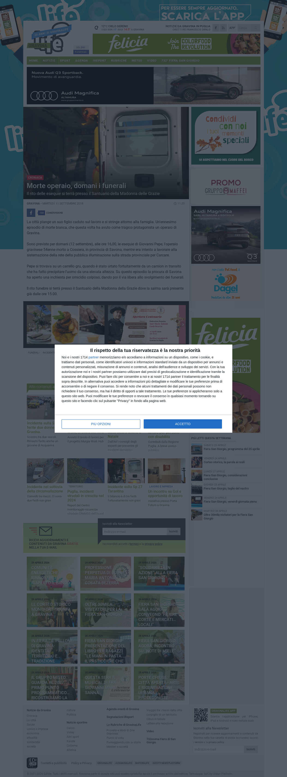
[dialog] (143, 389)
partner (94, 357)
